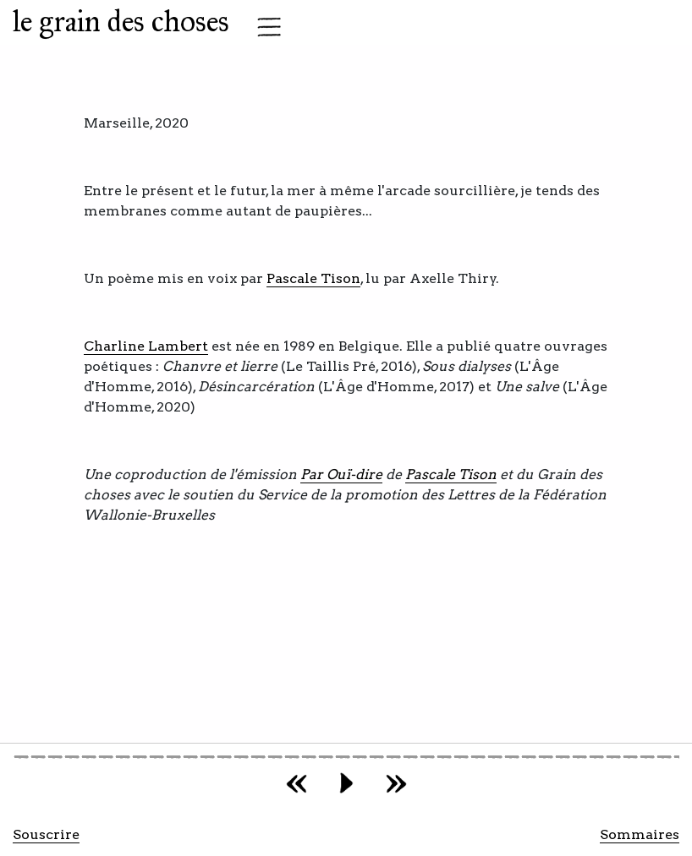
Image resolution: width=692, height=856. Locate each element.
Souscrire (46, 834)
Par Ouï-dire (341, 474)
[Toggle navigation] (264, 27)
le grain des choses (121, 21)
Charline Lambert (146, 346)
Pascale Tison (313, 278)
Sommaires (639, 834)
